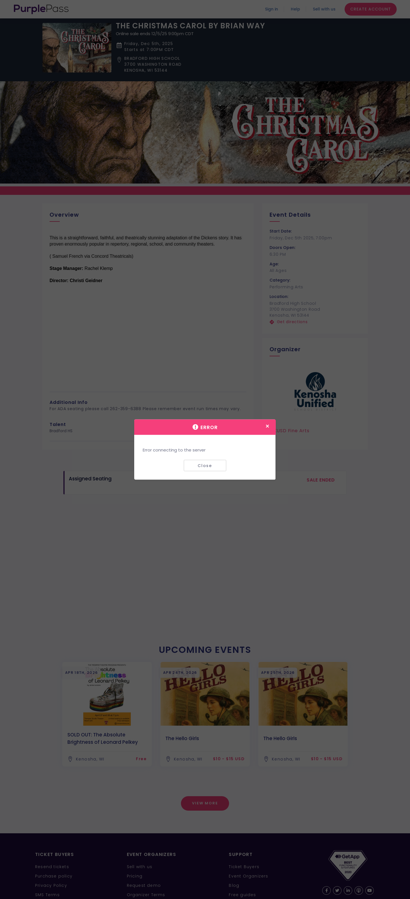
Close (205, 465)
